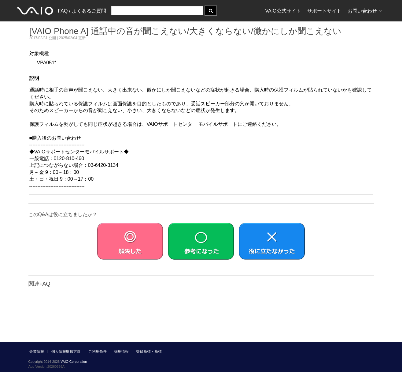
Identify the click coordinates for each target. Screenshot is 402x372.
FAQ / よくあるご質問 (82, 10)
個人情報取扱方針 (66, 351)
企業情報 (36, 351)
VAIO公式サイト (283, 10)
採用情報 (121, 351)
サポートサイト (324, 10)
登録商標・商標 (149, 351)
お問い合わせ (365, 10)
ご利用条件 (97, 351)
